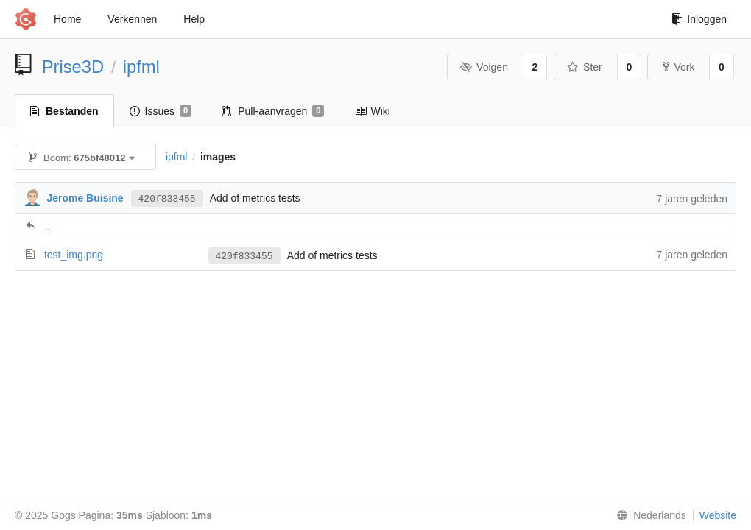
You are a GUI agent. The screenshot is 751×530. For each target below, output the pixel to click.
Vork (678, 67)
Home (67, 19)
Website (717, 515)
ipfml (141, 67)
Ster (584, 67)
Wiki (372, 111)
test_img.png (73, 255)
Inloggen (699, 19)
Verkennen (132, 19)
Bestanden (64, 111)
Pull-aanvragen (273, 111)
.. (48, 227)
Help (194, 19)
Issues (161, 111)
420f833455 (167, 198)
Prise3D (73, 67)
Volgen (484, 67)
